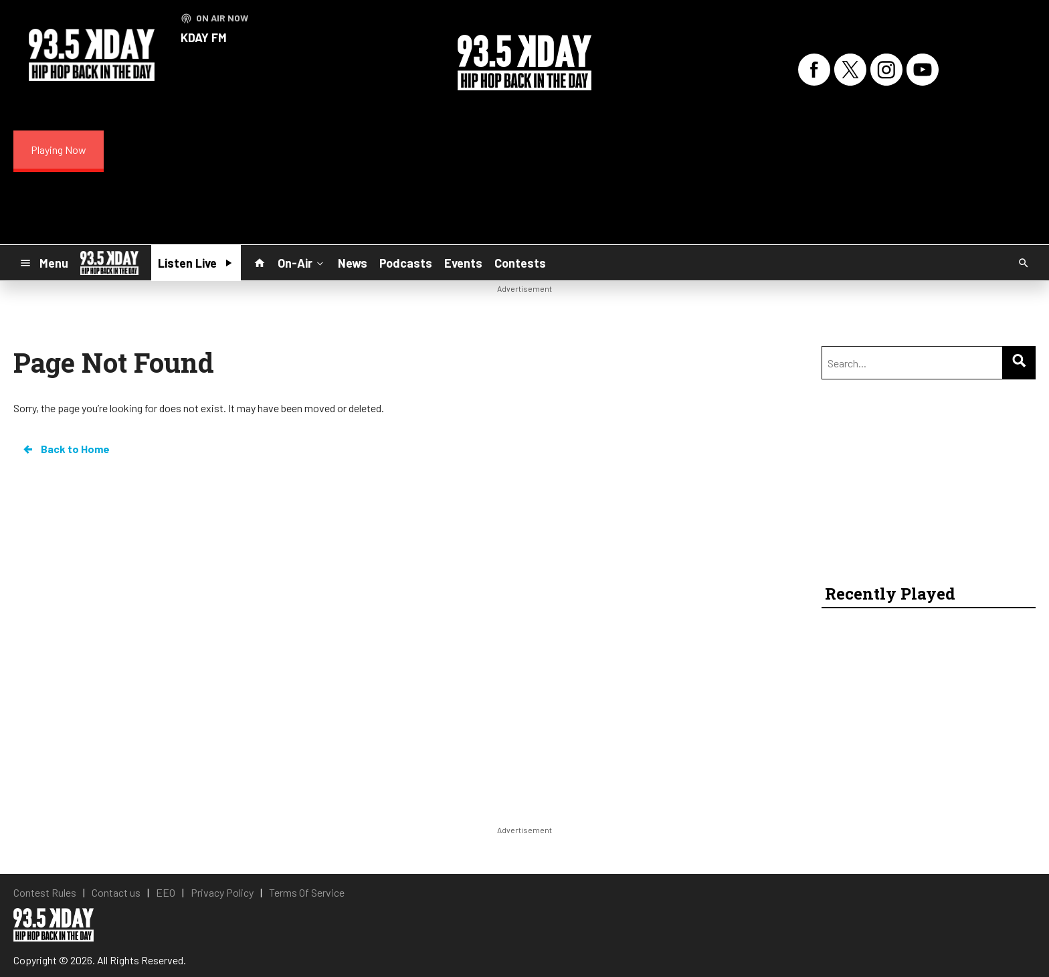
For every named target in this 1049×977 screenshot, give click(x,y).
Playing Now (58, 149)
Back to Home (65, 449)
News (352, 263)
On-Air (302, 262)
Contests (520, 263)
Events (463, 263)
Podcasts (405, 263)
